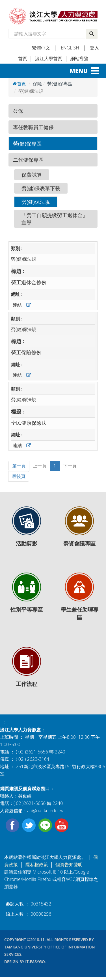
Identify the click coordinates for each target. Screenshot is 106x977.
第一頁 (19, 466)
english (70, 48)
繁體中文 (41, 48)
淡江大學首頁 (48, 58)
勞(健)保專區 (27, 143)
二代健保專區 (28, 159)
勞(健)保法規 (35, 201)
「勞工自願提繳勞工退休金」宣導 (54, 218)
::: (13, 58)
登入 (94, 48)
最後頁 (18, 476)
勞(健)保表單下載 (40, 188)
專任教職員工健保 (33, 127)
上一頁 (39, 466)
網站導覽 (79, 58)
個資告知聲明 (69, 864)
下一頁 (70, 466)
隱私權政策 (36, 864)
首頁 (22, 58)
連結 (17, 305)
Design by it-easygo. (25, 961)
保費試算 (31, 174)
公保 (18, 110)
